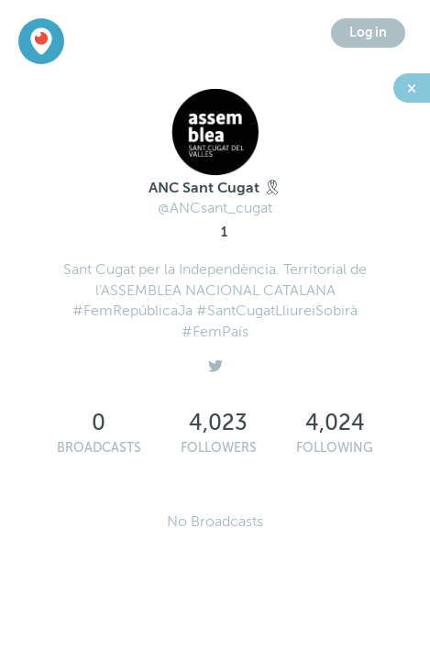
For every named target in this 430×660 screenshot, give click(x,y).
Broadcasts (99, 448)
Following (334, 448)
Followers (219, 448)
